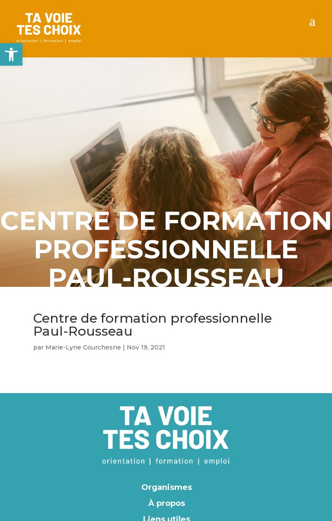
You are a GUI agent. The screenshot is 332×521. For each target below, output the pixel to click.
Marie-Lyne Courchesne (83, 347)
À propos (166, 503)
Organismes (166, 487)
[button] (11, 54)
